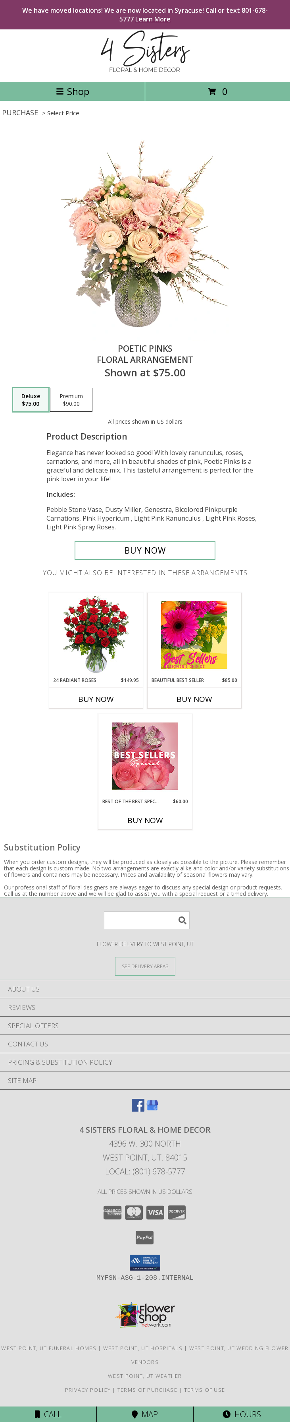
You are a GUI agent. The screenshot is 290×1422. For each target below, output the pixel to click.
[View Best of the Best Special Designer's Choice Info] (145, 756)
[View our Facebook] (138, 1109)
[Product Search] (147, 920)
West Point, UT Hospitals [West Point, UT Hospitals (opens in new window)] (142, 1348)
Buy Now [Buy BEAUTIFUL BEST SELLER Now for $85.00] (194, 699)
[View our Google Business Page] (152, 1109)
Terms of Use (204, 1389)
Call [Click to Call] (48, 1414)
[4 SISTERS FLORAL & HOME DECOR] (145, 70)
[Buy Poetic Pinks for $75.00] (145, 550)
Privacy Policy (88, 1389)
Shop (72, 91)
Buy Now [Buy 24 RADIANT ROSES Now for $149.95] (96, 699)
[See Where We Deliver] (145, 966)
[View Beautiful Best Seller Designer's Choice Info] (194, 635)
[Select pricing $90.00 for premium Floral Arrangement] (71, 399)
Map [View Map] (145, 1414)
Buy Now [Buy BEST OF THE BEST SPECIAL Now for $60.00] (145, 820)
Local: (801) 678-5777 (145, 1171)
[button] (145, 1263)
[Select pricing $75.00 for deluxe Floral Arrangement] (30, 399)
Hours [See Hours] (242, 1414)
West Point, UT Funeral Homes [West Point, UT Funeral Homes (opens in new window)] (48, 1348)
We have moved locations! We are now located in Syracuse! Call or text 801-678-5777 (145, 14)
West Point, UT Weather (145, 1375)
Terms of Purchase (147, 1389)
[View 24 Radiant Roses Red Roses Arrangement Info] (96, 635)
